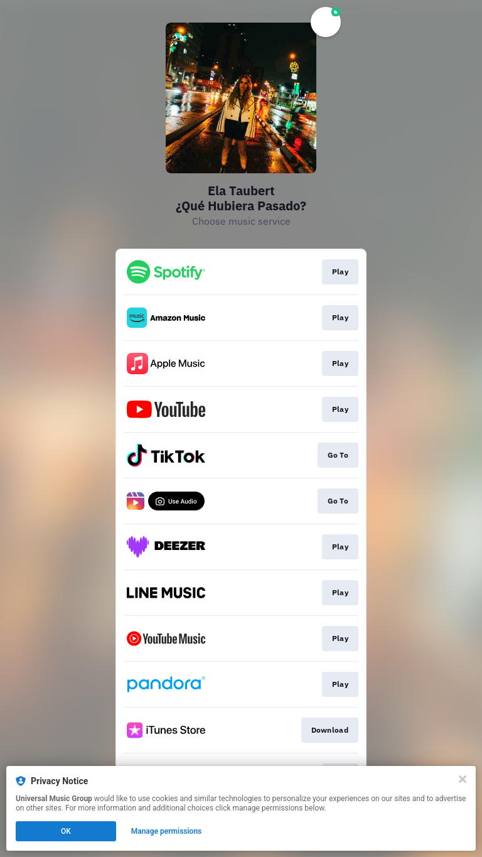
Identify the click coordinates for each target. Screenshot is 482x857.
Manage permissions (166, 831)
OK (66, 831)
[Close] (463, 779)
